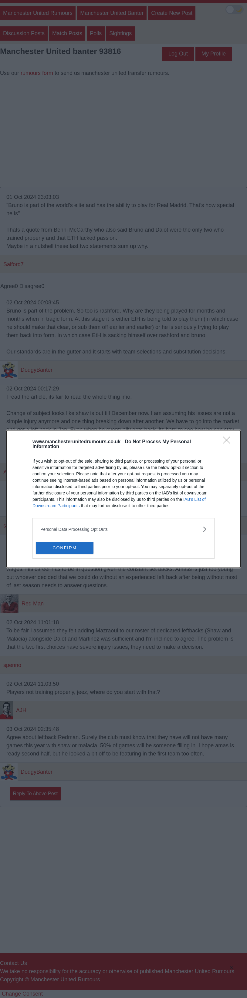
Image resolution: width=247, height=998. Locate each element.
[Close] (228, 442)
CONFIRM (64, 547)
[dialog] (123, 499)
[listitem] (123, 529)
